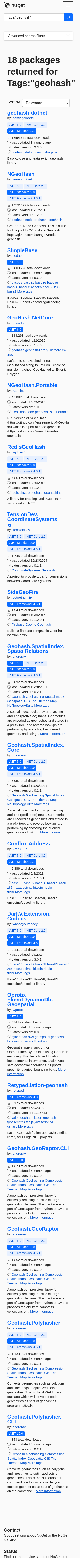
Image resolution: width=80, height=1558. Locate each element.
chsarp (25, 492)
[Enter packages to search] (34, 17)
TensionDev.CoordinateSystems (32, 517)
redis (15, 492)
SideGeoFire (23, 592)
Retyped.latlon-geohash (37, 1085)
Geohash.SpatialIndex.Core (35, 747)
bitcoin (38, 887)
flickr (10, 892)
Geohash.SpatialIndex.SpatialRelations (35, 648)
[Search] (68, 17)
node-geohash (35, 219)
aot (45, 1041)
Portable (62, 412)
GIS (27, 701)
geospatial (42, 1037)
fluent (38, 1041)
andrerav (19, 656)
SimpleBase (22, 250)
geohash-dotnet (27, 112)
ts (23, 1122)
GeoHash (19, 412)
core (38, 152)
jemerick (19, 179)
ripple (48, 887)
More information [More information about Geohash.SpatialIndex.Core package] (52, 832)
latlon (16, 1117)
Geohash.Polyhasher (33, 1322)
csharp (48, 152)
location (13, 1041)
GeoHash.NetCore (30, 317)
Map (53, 701)
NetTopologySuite (20, 705)
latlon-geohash (45, 1117)
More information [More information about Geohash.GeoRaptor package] (42, 1311)
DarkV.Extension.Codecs (29, 916)
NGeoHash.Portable (32, 385)
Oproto (18, 1010)
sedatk (17, 255)
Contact (12, 1530)
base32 (28, 282)
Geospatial (15, 701)
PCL (52, 412)
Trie (33, 701)
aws (31, 1037)
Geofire (30, 624)
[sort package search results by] (46, 103)
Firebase (18, 624)
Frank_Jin (20, 849)
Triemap (43, 701)
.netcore (55, 350)
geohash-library (36, 350)
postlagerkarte (23, 118)
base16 (17, 282)
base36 (40, 282)
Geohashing (35, 696)
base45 (52, 282)
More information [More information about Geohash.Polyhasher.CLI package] (48, 1491)
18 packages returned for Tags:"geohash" (38, 71)
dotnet (29, 152)
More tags (24, 291)
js (32, 1122)
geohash (18, 152)
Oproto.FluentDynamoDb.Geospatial (30, 1000)
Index (60, 696)
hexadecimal (23, 887)
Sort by (13, 102)
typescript (14, 1122)
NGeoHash (21, 174)
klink (29, 179)
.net (10, 354)
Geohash (48, 570)
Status (11, 1551)
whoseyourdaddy (25, 924)
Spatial (50, 696)
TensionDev (21, 530)
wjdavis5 (19, 452)
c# (55, 152)
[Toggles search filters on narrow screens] (68, 36)
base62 (24, 287)
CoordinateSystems (26, 570)
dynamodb (19, 1037)
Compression (54, 1180)
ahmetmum (21, 323)
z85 (57, 287)
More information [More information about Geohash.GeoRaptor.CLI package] (42, 1217)
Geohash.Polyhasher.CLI (34, 1419)
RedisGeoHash (26, 447)
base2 (11, 291)
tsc (28, 1122)
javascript (41, 1122)
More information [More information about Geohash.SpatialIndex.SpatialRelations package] (52, 734)
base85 (36, 287)
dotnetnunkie (22, 597)
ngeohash (55, 219)
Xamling (19, 390)
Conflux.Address (28, 843)
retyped (18, 1090)
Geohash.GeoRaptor (33, 1228)
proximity (26, 1041)
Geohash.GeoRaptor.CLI (38, 1148)
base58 (12, 287)
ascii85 (48, 287)
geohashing (53, 492)
